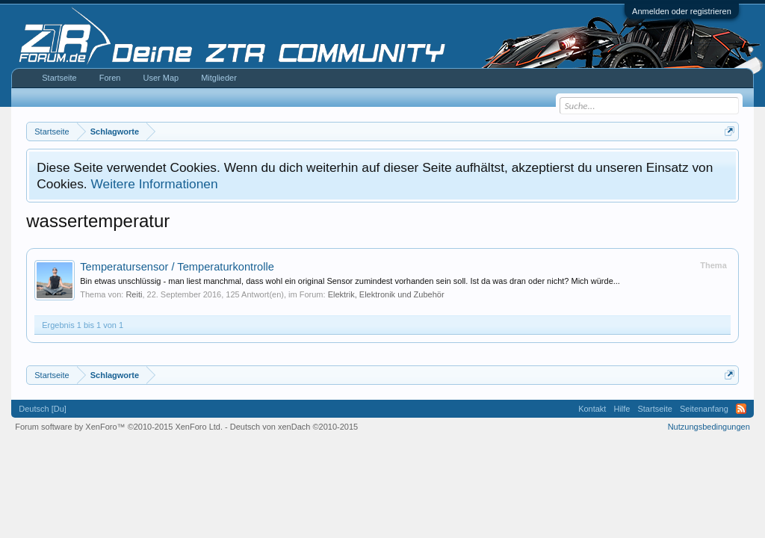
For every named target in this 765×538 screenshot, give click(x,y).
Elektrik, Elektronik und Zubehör (386, 294)
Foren (110, 77)
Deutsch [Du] (42, 408)
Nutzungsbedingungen (709, 426)
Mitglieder (219, 77)
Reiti (134, 294)
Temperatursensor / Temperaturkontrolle (177, 267)
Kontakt (592, 408)
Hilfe (621, 408)
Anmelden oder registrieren (681, 11)
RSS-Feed (741, 409)
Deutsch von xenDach (294, 426)
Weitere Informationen (153, 183)
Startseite (59, 77)
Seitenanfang (704, 408)
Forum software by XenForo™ (119, 426)
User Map (161, 77)
